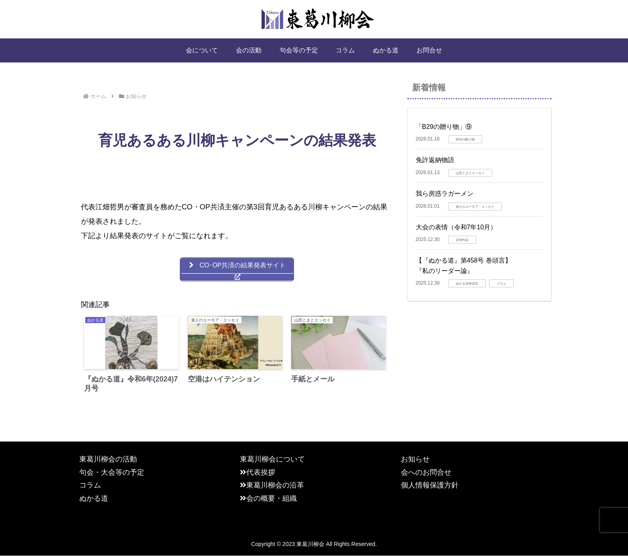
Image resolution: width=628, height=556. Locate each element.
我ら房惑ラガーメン (444, 193)
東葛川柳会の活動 (108, 460)
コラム (90, 486)
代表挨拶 (257, 473)
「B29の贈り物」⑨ (444, 126)
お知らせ (415, 460)
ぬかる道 (93, 498)
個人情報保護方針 (430, 486)
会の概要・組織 (268, 498)
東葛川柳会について (272, 460)
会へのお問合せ (426, 473)
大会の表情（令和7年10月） (456, 227)
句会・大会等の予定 (111, 473)
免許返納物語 (435, 160)
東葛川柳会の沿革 (272, 486)
